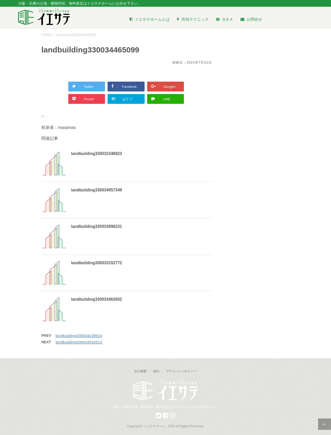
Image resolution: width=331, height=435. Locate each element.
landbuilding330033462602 (96, 299)
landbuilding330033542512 (79, 342)
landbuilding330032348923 (96, 153)
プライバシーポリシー (181, 371)
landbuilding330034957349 (96, 190)
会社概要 (140, 371)
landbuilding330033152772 (96, 263)
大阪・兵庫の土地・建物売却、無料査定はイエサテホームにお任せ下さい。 (165, 407)
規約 (156, 371)
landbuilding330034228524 (79, 335)
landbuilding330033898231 (96, 226)
